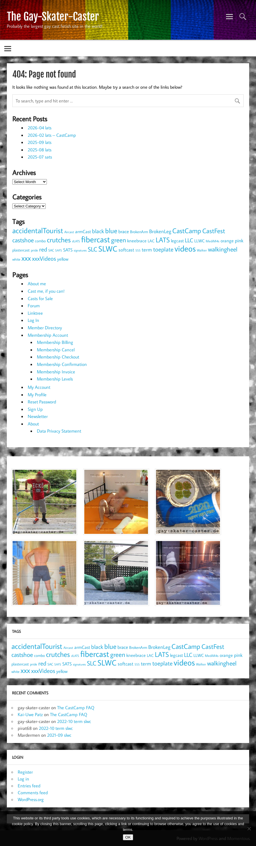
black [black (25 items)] (98, 231)
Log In (33, 320)
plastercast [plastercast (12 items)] (21, 250)
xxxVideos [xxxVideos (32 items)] (44, 258)
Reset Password (42, 402)
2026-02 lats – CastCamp (52, 135)
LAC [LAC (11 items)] (151, 240)
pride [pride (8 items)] (34, 250)
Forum (34, 305)
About (33, 424)
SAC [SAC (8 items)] (51, 250)
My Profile (37, 394)
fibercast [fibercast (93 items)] (95, 239)
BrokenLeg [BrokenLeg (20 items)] (160, 231)
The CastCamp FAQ (75, 707)
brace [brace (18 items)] (123, 231)
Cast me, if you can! (46, 291)
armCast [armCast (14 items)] (83, 231)
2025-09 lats (39, 142)
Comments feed (33, 792)
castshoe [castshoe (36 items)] (23, 240)
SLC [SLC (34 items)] (92, 249)
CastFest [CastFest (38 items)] (213, 231)
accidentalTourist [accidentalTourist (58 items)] (37, 230)
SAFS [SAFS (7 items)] (58, 250)
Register (25, 772)
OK (128, 837)
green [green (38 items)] (118, 240)
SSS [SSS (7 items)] (138, 250)
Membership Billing (55, 342)
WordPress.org (31, 799)
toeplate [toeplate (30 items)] (163, 249)
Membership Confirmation (62, 364)
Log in (23, 779)
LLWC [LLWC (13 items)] (199, 240)
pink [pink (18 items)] (239, 240)
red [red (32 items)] (43, 249)
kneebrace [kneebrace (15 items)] (137, 240)
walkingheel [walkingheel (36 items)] (222, 249)
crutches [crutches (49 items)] (59, 239)
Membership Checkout (58, 357)
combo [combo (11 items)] (40, 240)
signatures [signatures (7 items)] (80, 250)
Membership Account (48, 335)
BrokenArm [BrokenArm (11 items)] (139, 231)
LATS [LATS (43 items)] (163, 239)
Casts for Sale (40, 298)
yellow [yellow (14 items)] (62, 259)
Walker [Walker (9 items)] (202, 250)
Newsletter (38, 416)
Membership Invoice (56, 372)
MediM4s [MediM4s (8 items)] (212, 241)
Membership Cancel (56, 349)
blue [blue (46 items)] (111, 230)
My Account (39, 387)
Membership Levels (55, 379)
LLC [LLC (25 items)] (189, 240)
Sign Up (35, 409)
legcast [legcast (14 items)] (177, 240)
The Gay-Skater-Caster (53, 16)
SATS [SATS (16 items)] (68, 250)
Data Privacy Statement (59, 431)
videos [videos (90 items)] (185, 248)
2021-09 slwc (59, 735)
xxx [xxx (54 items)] (26, 258)
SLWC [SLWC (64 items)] (107, 248)
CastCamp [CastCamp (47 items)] (186, 230)
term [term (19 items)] (147, 249)
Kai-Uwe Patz (30, 714)
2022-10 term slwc (74, 721)
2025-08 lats (39, 149)
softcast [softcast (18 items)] (126, 249)
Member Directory (45, 327)
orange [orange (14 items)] (227, 240)
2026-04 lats (39, 127)
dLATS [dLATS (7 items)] (76, 241)
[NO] (249, 828)
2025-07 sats (40, 157)
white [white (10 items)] (16, 259)
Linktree (35, 313)
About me (37, 283)
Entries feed (29, 785)
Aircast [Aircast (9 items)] (69, 231)
